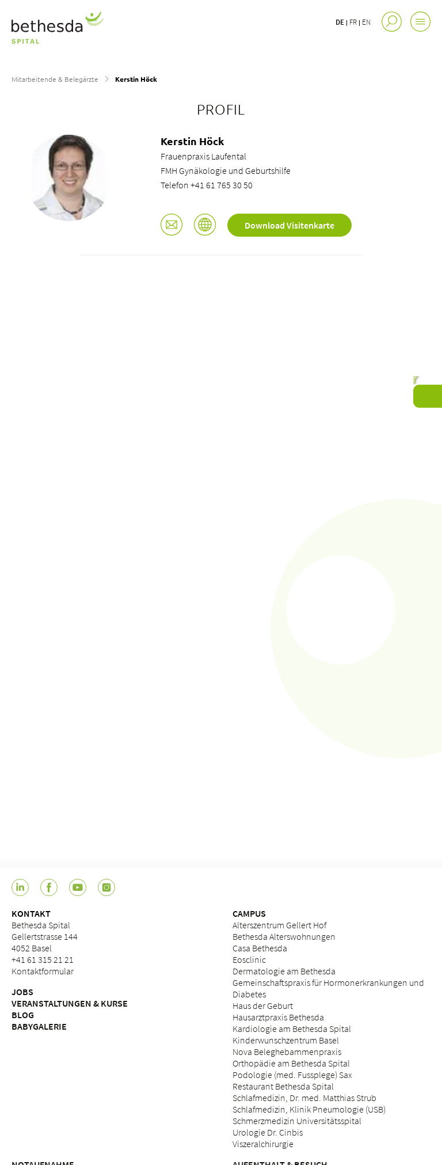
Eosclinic (249, 959)
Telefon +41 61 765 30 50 (207, 185)
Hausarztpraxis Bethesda (278, 1017)
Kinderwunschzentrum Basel (286, 1040)
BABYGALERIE (39, 1026)
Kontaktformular (43, 971)
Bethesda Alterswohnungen (284, 936)
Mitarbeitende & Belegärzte (55, 79)
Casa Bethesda (260, 948)
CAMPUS (249, 913)
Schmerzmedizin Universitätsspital (297, 1120)
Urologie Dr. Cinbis (268, 1132)
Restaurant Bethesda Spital (283, 1086)
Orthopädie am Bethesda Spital (291, 1063)
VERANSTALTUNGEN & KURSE (70, 1003)
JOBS (22, 991)
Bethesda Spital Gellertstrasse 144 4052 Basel (45, 936)
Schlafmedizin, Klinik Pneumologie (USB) (309, 1109)
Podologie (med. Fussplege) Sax (292, 1074)
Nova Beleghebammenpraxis (287, 1051)
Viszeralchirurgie (263, 1143)
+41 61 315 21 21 (43, 959)
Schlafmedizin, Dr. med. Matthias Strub (304, 1097)
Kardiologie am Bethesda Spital (292, 1028)
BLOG (23, 1014)
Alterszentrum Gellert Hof (279, 925)
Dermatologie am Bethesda (284, 971)
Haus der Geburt (263, 1005)
